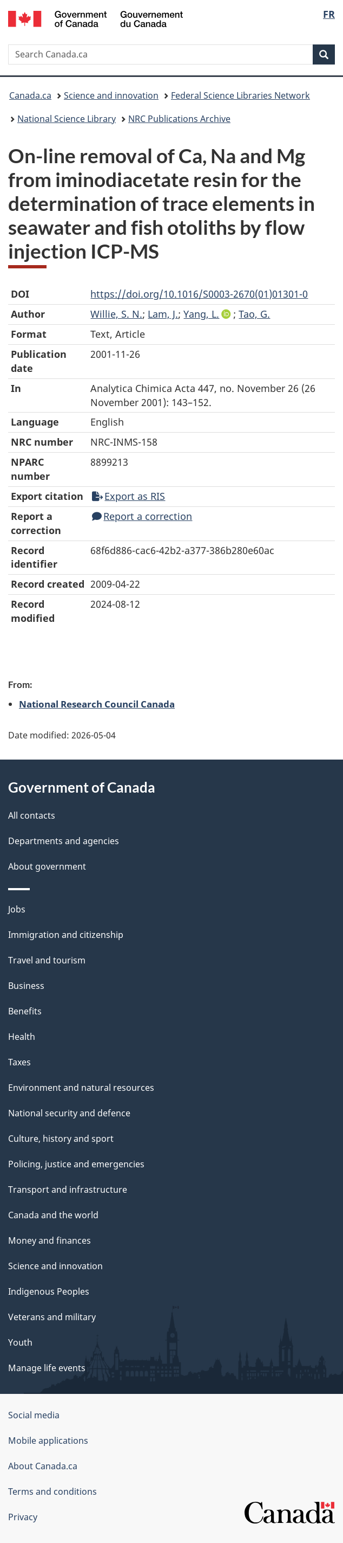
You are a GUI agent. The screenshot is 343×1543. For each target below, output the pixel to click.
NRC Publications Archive (179, 119)
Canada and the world (53, 1215)
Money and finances (49, 1240)
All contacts (31, 815)
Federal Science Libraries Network (240, 95)
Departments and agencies (63, 841)
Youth (20, 1342)
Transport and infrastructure (67, 1189)
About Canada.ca (42, 1466)
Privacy (22, 1517)
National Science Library (66, 119)
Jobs (16, 909)
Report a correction (142, 516)
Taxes (19, 1062)
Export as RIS (128, 496)
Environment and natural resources (81, 1088)
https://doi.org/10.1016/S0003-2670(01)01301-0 (199, 293)
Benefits (25, 1011)
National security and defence (69, 1113)
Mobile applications (48, 1440)
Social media (34, 1415)
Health (21, 1037)
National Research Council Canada (97, 703)
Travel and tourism (46, 960)
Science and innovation (111, 95)
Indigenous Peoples (48, 1291)
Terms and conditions (52, 1491)
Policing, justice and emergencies (76, 1164)
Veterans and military (52, 1317)
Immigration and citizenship (65, 935)
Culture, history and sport (61, 1139)
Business (26, 986)
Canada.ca (30, 95)
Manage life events (46, 1368)
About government (47, 866)
